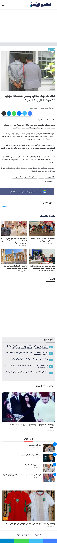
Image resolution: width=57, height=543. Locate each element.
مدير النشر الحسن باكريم (47, 108)
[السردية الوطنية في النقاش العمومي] (49, 458)
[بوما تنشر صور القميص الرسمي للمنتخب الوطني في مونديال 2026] (28, 505)
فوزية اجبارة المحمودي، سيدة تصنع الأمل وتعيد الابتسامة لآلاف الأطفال (31, 426)
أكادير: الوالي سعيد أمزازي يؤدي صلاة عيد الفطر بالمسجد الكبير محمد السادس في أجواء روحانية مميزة (14, 240)
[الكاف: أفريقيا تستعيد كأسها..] (49, 468)
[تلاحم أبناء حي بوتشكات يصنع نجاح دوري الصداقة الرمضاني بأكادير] (42, 228)
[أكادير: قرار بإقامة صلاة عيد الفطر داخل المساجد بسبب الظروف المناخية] (14, 256)
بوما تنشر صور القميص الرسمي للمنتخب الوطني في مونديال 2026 (30, 523)
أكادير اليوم (51, 49)
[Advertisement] (28, 25)
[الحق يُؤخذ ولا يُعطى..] (49, 448)
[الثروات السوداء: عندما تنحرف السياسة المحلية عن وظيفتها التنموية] (49, 478)
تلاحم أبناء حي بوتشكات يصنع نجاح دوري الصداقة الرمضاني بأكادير (43, 239)
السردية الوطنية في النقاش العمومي (30, 454)
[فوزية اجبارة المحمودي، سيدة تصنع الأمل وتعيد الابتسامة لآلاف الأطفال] (28, 407)
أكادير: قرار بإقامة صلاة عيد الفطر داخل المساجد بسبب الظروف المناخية (15, 266)
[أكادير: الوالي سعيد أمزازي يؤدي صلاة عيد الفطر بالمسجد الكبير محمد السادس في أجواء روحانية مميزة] (14, 228)
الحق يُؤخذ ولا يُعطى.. (35, 444)
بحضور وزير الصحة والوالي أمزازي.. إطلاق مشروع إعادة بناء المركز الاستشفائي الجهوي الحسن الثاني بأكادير (42, 268)
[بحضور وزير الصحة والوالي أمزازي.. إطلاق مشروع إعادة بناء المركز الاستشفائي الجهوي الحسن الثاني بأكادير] (42, 256)
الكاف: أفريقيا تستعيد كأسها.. (33, 464)
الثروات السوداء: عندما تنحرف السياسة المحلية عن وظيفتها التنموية (22, 474)
